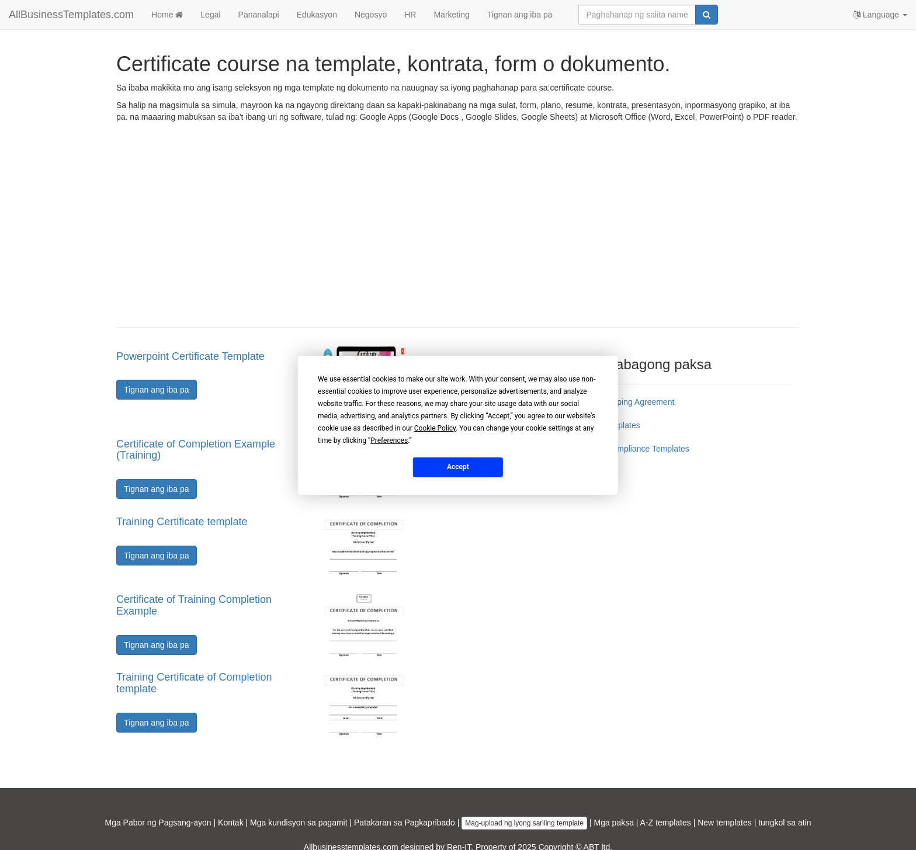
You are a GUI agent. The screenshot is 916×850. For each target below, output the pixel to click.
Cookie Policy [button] (435, 428)
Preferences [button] (389, 440)
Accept (458, 467)
